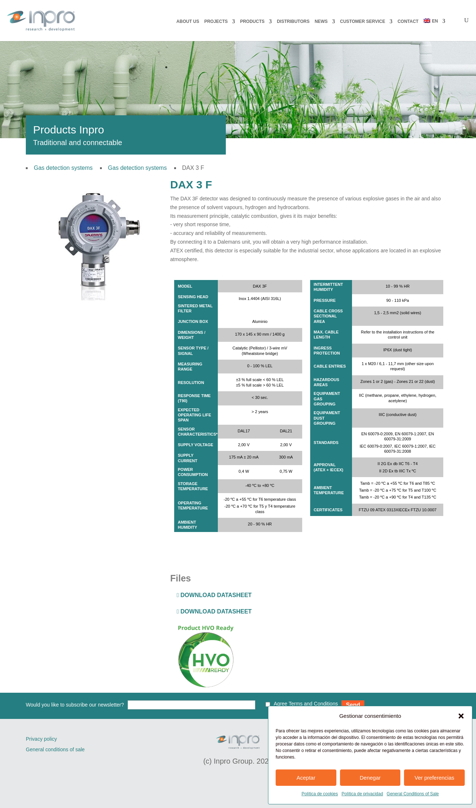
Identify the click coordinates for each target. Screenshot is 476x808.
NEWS (321, 21)
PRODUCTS (252, 21)
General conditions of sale (55, 749)
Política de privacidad (362, 793)
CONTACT (408, 21)
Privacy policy (41, 739)
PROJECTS (216, 21)
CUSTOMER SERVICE (362, 21)
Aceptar (305, 778)
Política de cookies (319, 793)
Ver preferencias (434, 778)
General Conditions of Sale (413, 793)
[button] (461, 716)
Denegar (370, 778)
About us (187, 21)
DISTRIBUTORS (293, 21)
